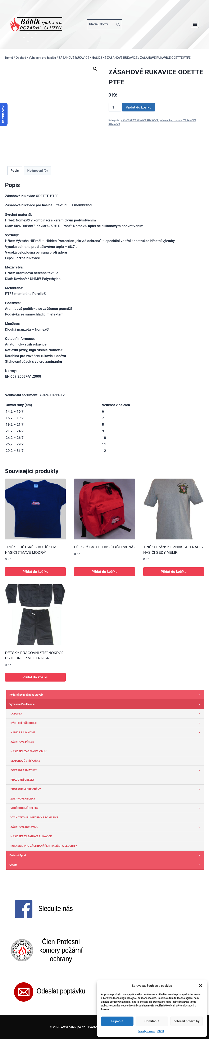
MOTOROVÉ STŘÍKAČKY (25, 760)
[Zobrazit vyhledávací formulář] (104, 24)
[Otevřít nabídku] (195, 24)
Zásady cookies (146, 1031)
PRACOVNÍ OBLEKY (22, 779)
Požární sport (105, 855)
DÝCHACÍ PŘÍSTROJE (106, 723)
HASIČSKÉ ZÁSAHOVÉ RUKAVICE (139, 120)
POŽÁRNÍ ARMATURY (106, 770)
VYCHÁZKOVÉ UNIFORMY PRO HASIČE (34, 817)
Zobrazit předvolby (186, 1021)
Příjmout (117, 1021)
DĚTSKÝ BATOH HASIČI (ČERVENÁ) (104, 547)
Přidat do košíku (138, 107)
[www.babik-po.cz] (36, 24)
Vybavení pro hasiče (171, 120)
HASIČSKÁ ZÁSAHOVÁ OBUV (28, 751)
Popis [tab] (15, 171)
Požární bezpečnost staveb (105, 694)
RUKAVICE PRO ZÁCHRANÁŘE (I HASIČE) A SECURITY (43, 845)
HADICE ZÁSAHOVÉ (106, 732)
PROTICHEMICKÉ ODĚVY (106, 789)
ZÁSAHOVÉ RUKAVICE (106, 827)
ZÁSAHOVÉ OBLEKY (22, 798)
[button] (201, 986)
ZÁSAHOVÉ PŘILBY (22, 741)
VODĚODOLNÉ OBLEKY (106, 808)
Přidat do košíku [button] (35, 571)
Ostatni (105, 864)
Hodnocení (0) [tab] (37, 171)
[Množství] (115, 107)
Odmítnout (152, 1021)
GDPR (160, 1031)
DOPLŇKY (106, 713)
